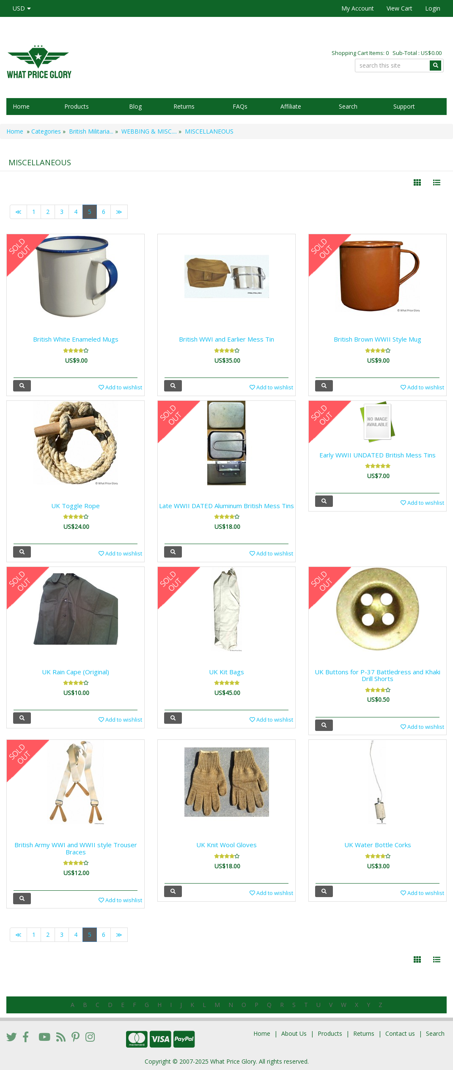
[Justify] (437, 182)
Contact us (400, 1033)
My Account (357, 8)
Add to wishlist (120, 387)
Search (348, 106)
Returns (184, 106)
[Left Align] (417, 182)
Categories (46, 131)
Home (21, 106)
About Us (294, 1033)
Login (432, 8)
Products (76, 106)
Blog (135, 106)
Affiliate (290, 106)
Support (404, 106)
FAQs (240, 106)
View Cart (399, 8)
